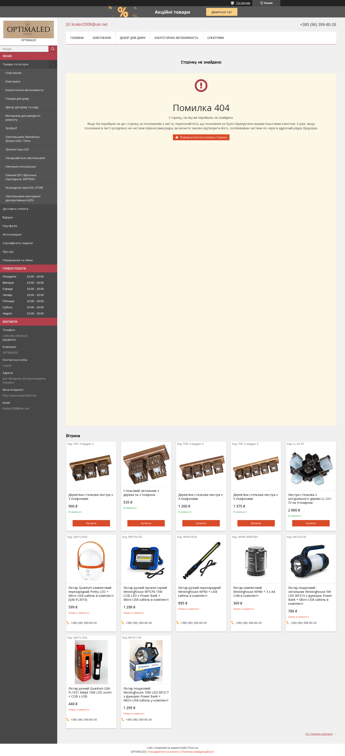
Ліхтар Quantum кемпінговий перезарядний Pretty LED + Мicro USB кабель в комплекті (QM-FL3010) (91, 594)
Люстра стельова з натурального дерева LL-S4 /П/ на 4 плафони (310, 499)
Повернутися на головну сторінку (203, 137)
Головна (77, 38)
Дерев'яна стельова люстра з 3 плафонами (90, 497)
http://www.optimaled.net (20, 395)
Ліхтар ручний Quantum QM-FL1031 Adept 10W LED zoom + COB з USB (90, 692)
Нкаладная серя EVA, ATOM (24, 188)
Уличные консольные (21, 166)
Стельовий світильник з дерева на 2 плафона (141, 493)
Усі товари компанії (318, 734)
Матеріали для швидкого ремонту (23, 118)
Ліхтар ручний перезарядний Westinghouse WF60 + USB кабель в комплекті (199, 592)
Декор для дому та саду (22, 107)
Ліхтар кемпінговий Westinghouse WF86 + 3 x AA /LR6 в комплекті (254, 592)
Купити (91, 523)
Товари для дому (17, 98)
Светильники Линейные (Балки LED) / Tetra (23, 139)
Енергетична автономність (25, 90)
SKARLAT (11, 128)
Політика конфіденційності (198, 751)
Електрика (13, 81)
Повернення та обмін (18, 260)
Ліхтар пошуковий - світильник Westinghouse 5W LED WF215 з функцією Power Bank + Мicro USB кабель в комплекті (310, 596)
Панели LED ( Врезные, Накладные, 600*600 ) (21, 177)
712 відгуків (243, 3)
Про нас (8, 252)
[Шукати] (52, 49)
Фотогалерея (12, 234)
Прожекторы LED (17, 149)
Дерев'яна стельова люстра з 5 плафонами (255, 497)
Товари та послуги (15, 64)
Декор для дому (132, 38)
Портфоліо (10, 226)
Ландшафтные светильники (25, 158)
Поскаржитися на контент (164, 751)
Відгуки (8, 217)
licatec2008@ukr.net (16, 408)
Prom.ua (193, 747)
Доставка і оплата (15, 209)
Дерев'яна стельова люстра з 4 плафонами (200, 497)
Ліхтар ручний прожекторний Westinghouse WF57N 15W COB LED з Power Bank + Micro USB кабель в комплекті (146, 594)
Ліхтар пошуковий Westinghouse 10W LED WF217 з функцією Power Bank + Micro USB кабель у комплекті (146, 694)
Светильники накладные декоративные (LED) (23, 198)
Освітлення (13, 73)
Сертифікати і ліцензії (18, 243)
